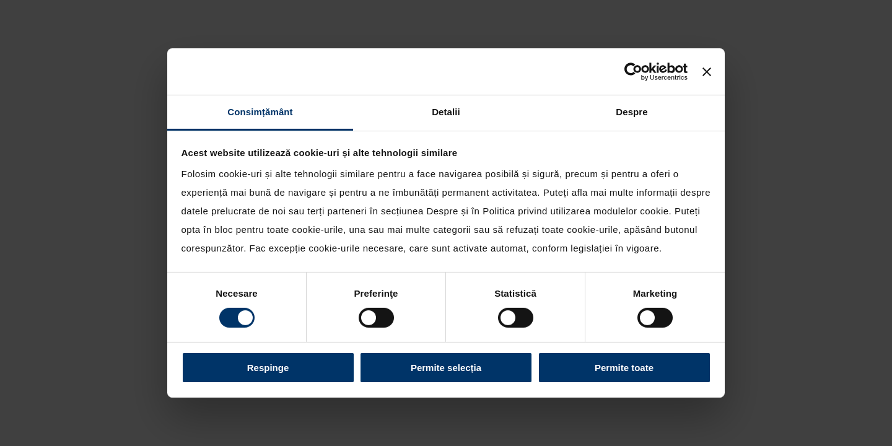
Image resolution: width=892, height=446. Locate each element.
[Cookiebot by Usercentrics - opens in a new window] (633, 71)
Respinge (268, 367)
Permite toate (624, 367)
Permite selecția (446, 367)
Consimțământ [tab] (259, 112)
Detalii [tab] (446, 112)
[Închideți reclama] (706, 71)
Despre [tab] (631, 112)
